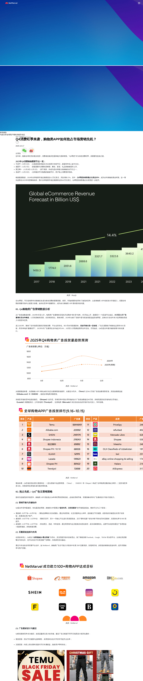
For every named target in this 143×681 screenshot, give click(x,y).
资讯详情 (28, 137)
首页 (17, 137)
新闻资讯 (21, 137)
